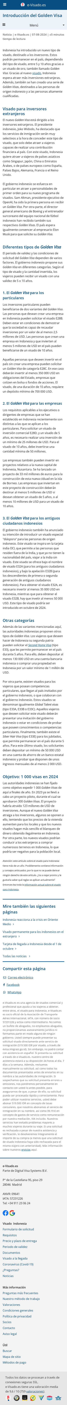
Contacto (9, 1328)
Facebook (11, 985)
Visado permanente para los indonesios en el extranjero (33, 934)
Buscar (7, 1351)
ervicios (26, 1149)
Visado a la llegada (15, 1258)
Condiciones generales (18, 1310)
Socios (7, 1322)
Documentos (11, 1253)
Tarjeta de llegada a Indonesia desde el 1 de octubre (32, 946)
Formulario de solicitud (18, 1229)
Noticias (8, 1276)
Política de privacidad (17, 1316)
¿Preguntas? (11, 1270)
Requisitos (10, 1235)
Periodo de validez (15, 1247)
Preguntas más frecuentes (20, 1293)
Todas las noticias (15, 956)
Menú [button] (20, 25)
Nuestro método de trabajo (21, 1299)
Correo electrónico (18, 977)
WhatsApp (12, 992)
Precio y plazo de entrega (20, 1241)
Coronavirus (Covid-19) (18, 1264)
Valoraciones (11, 1305)
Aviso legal (10, 1334)
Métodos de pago (14, 1362)
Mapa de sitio (12, 1357)
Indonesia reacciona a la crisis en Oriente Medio (30, 922)
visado (36, 73)
